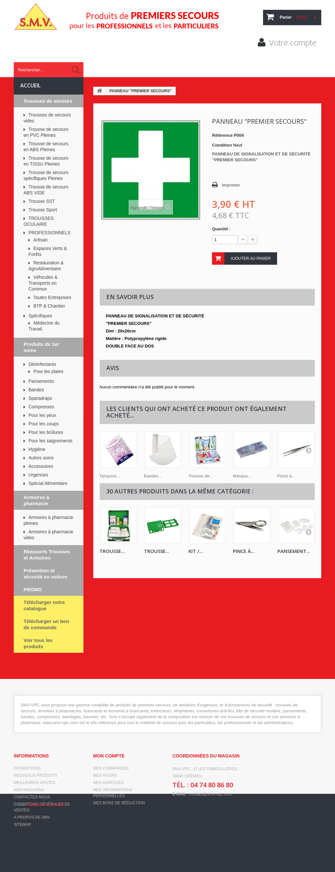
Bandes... (153, 475)
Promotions (27, 768)
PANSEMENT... (293, 551)
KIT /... (195, 551)
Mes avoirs (105, 775)
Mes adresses (108, 782)
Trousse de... (200, 475)
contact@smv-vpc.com (211, 794)
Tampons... (109, 475)
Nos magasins (29, 790)
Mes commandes (111, 768)
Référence (222, 135)
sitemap (22, 824)
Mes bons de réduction (119, 803)
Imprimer (231, 185)
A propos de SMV (32, 817)
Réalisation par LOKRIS (45, 862)
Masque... (242, 475)
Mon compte (109, 755)
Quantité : (221, 229)
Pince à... (286, 475)
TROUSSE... (112, 551)
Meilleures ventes (34, 782)
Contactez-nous (32, 797)
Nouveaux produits (35, 775)
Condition (222, 145)
